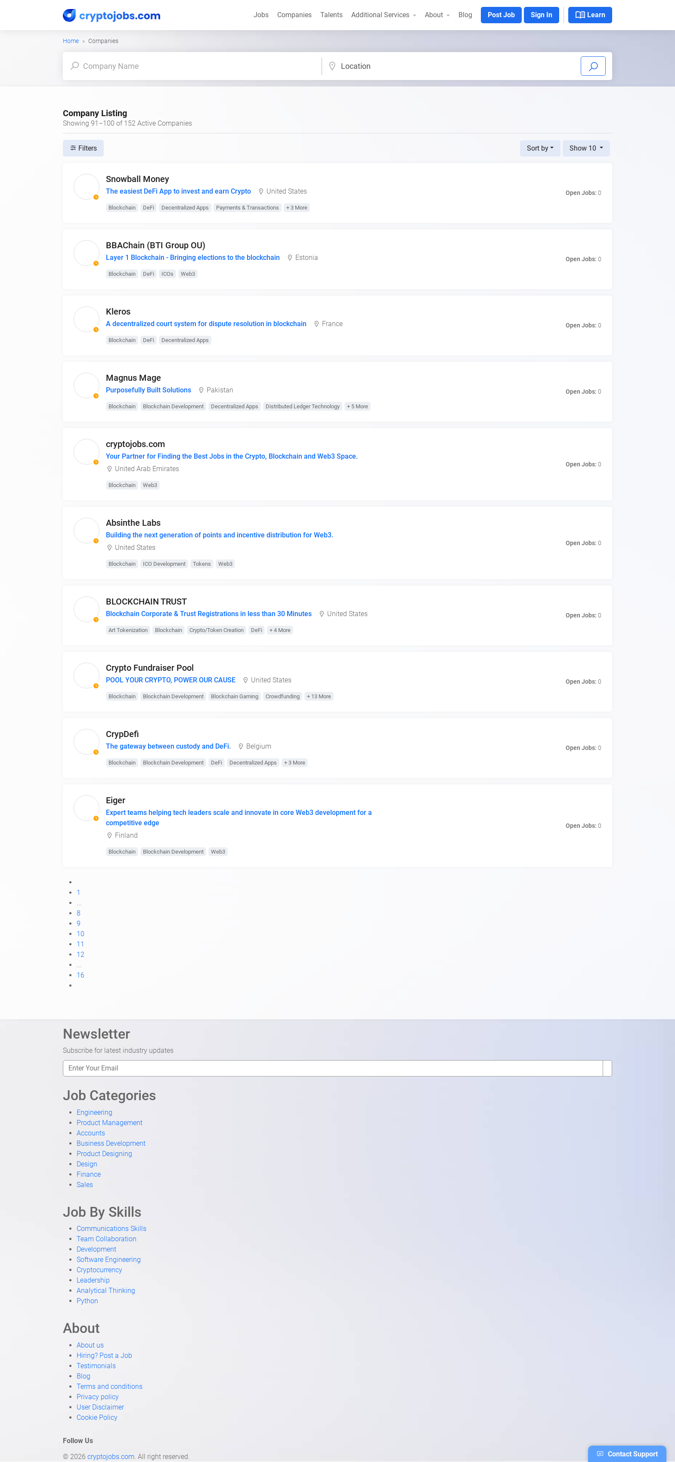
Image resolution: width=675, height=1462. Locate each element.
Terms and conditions (109, 1386)
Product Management (109, 1123)
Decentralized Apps (185, 207)
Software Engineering (109, 1259)
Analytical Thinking (106, 1290)
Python (87, 1301)
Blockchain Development (173, 406)
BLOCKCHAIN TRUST (146, 601)
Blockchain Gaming (234, 696)
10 (80, 934)
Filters (83, 148)
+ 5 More (357, 406)
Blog (465, 15)
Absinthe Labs (133, 523)
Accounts (91, 1133)
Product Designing (104, 1154)
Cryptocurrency (99, 1270)
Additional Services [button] (381, 15)
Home (71, 40)
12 (80, 954)
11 (80, 944)
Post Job (501, 15)
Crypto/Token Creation (216, 630)
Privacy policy (98, 1397)
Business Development (111, 1143)
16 (80, 975)
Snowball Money (137, 179)
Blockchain (122, 207)
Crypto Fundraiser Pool (150, 668)
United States (286, 191)
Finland (126, 835)
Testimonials (96, 1366)
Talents (331, 15)
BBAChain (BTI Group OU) (155, 245)
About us (90, 1345)
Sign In (541, 15)
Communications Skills (111, 1229)
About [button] (435, 15)
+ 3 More (296, 207)
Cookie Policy (97, 1417)
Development (96, 1249)
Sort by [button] (537, 148)
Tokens (202, 564)
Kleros (118, 311)
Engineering (94, 1112)
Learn (590, 15)
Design (87, 1164)
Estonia (306, 257)
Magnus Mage (133, 378)
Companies (294, 15)
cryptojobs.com (135, 444)
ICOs (167, 274)
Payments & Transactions (247, 207)
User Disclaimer (100, 1407)
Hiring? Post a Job (104, 1355)
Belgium (258, 746)
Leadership (93, 1280)
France (332, 324)
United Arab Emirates (147, 469)
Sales (85, 1185)
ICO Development (164, 564)
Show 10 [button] (584, 148)
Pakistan (220, 390)
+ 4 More (280, 630)
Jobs (261, 15)
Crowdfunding (283, 696)
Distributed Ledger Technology (303, 406)
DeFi (148, 207)
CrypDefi (122, 734)
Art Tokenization (128, 630)
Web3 (188, 274)
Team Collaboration (106, 1239)
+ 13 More (319, 696)
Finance (89, 1174)
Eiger (115, 800)
